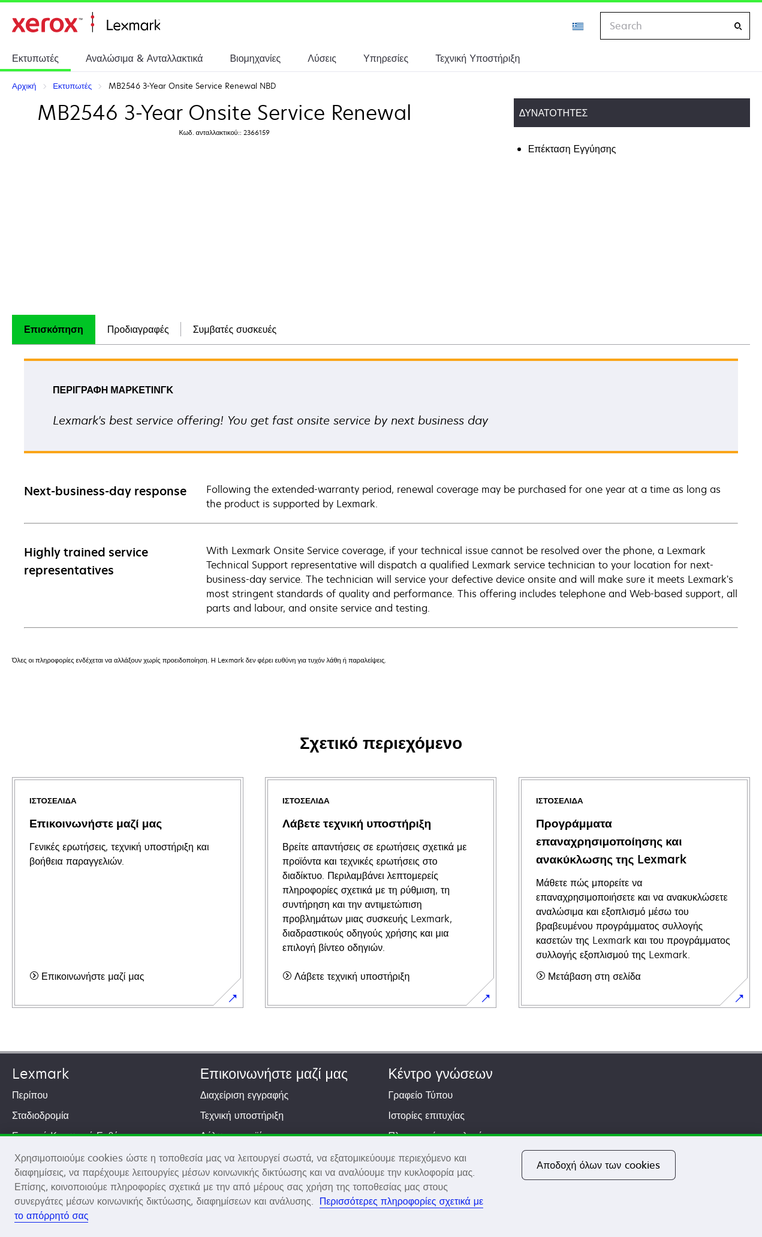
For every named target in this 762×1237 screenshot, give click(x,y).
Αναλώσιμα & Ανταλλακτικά (144, 58)
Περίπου (30, 1094)
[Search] (738, 26)
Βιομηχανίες (255, 58)
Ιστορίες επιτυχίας (426, 1115)
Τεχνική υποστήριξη (242, 1115)
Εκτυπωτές (35, 58)
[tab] (53, 329)
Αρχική (86, 22)
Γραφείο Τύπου (420, 1094)
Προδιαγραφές (138, 329)
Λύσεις (322, 58)
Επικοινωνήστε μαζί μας (274, 1073)
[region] (381, 1185)
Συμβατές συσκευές (235, 329)
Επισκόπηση (53, 329)
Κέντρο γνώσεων (440, 1073)
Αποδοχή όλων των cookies (598, 1165)
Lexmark (40, 1073)
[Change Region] (578, 26)
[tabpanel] (381, 492)
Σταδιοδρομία (40, 1115)
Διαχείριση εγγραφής (244, 1094)
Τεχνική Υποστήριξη (477, 58)
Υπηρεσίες (385, 58)
